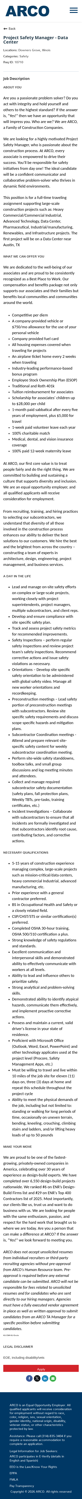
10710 (18, 61)
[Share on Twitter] (37, 1378)
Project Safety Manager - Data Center (35, 40)
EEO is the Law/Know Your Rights (33, 1466)
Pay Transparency (22, 1485)
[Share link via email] (53, 1378)
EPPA (13, 1472)
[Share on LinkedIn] (45, 1378)
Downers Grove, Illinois (34, 49)
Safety (23, 55)
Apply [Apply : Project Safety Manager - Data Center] (41, 1368)
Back (9, 28)
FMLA (14, 1479)
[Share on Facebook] (29, 1378)
